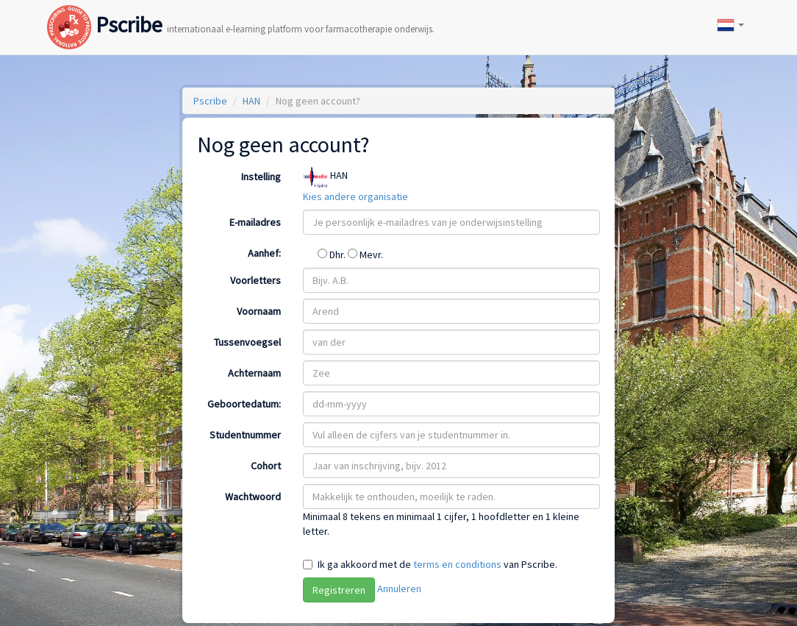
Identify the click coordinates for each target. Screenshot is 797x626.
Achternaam (254, 373)
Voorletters (255, 280)
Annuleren (399, 588)
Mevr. (365, 254)
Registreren (338, 590)
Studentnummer (245, 434)
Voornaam (259, 311)
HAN (251, 100)
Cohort (266, 465)
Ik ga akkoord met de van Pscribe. (437, 564)
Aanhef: (264, 253)
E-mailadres (255, 222)
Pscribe (241, 10)
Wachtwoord (253, 496)
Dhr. (333, 254)
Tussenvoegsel (247, 342)
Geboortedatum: (244, 403)
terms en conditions (457, 564)
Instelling (261, 176)
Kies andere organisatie (355, 196)
